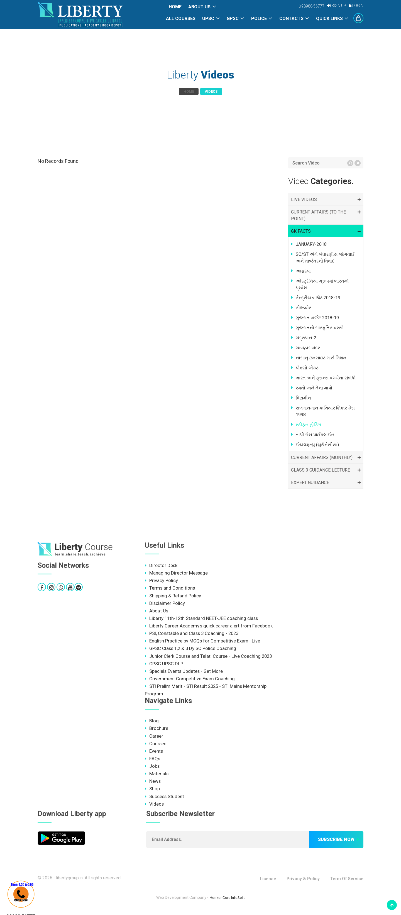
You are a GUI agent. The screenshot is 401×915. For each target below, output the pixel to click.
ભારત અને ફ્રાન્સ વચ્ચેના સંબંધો (326, 378)
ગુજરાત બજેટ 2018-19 (317, 317)
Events (154, 753)
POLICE (259, 18)
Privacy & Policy (300, 881)
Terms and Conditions (170, 588)
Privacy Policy (161, 580)
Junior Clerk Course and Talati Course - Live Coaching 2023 (209, 657)
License (264, 881)
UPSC (208, 18)
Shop (152, 791)
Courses (156, 746)
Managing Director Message (176, 573)
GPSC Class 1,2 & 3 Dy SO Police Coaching (191, 649)
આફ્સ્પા (303, 271)
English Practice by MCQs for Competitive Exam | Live (203, 642)
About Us (199, 6)
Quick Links (329, 18)
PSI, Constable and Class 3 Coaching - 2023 (193, 634)
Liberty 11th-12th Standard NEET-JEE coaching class (202, 619)
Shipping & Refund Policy (173, 596)
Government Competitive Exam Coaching (190, 680)
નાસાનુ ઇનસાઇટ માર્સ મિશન (321, 357)
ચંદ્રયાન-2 (306, 337)
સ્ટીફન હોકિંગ (308, 424)
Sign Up (336, 5)
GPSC (233, 18)
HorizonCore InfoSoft (227, 900)
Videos (154, 807)
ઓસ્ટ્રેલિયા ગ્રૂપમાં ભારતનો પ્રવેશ (322, 284)
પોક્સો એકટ (307, 368)
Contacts (291, 18)
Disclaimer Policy (165, 604)
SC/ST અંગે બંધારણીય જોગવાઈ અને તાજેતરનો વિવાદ (325, 258)
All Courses (180, 18)
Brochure (156, 730)
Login (356, 5)
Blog (152, 722)
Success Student (165, 799)
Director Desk (161, 565)
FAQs (152, 761)
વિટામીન (303, 398)
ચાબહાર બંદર (308, 347)
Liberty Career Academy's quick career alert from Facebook (209, 626)
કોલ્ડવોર (303, 307)
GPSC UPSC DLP (164, 665)
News (153, 784)
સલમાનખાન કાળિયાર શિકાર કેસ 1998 (325, 411)
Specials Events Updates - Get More (184, 672)
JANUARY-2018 (311, 244)
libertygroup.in (70, 881)
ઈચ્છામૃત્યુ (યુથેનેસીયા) (317, 444)
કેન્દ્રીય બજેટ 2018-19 (318, 297)
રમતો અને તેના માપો (314, 388)
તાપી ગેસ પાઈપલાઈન (315, 434)
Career (154, 738)
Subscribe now (336, 842)
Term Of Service (345, 881)
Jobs (152, 768)
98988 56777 (311, 6)
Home (175, 6)
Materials (157, 776)
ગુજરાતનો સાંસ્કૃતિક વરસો (320, 327)
